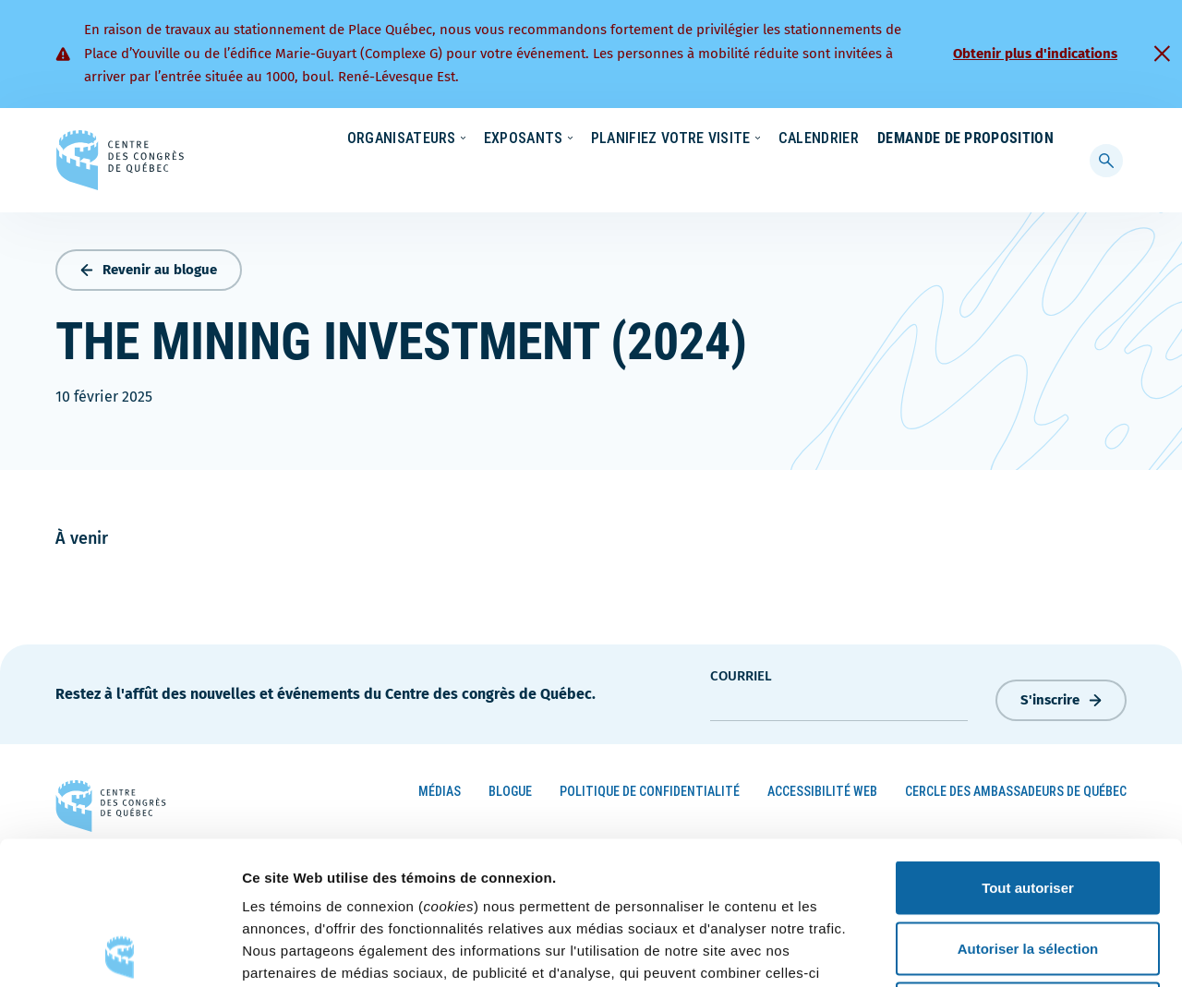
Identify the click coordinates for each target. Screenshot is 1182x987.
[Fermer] (1161, 53)
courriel (741, 671)
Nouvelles (773, 139)
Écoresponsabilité (660, 139)
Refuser (1028, 865)
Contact (1031, 139)
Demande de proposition (965, 175)
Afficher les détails (1017, 950)
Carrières (862, 139)
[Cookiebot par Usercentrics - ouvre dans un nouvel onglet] (119, 951)
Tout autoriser (1028, 744)
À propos (948, 139)
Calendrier (800, 175)
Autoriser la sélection (1028, 805)
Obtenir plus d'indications (1035, 53)
